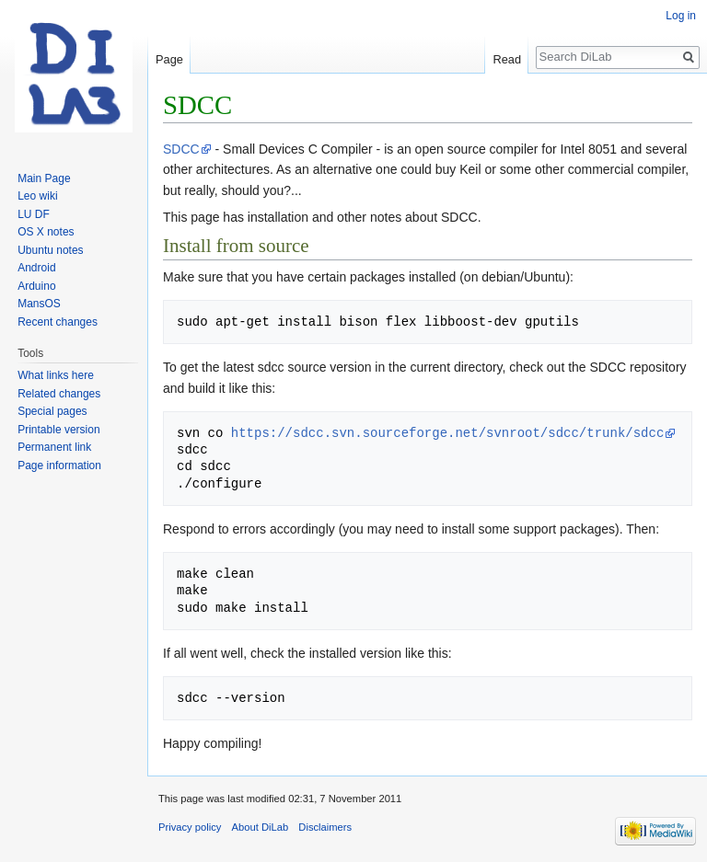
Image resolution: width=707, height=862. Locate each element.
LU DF (33, 214)
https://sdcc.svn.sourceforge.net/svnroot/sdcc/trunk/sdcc (447, 433)
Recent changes (57, 322)
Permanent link (54, 447)
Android (36, 267)
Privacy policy (189, 827)
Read (507, 59)
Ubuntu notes (50, 250)
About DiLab (260, 827)
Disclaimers (325, 827)
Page (169, 59)
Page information (59, 465)
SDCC (181, 149)
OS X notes (45, 231)
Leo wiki (37, 196)
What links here (55, 375)
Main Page (43, 178)
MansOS (39, 303)
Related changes (58, 393)
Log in (681, 15)
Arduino (36, 286)
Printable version (58, 429)
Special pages (52, 411)
